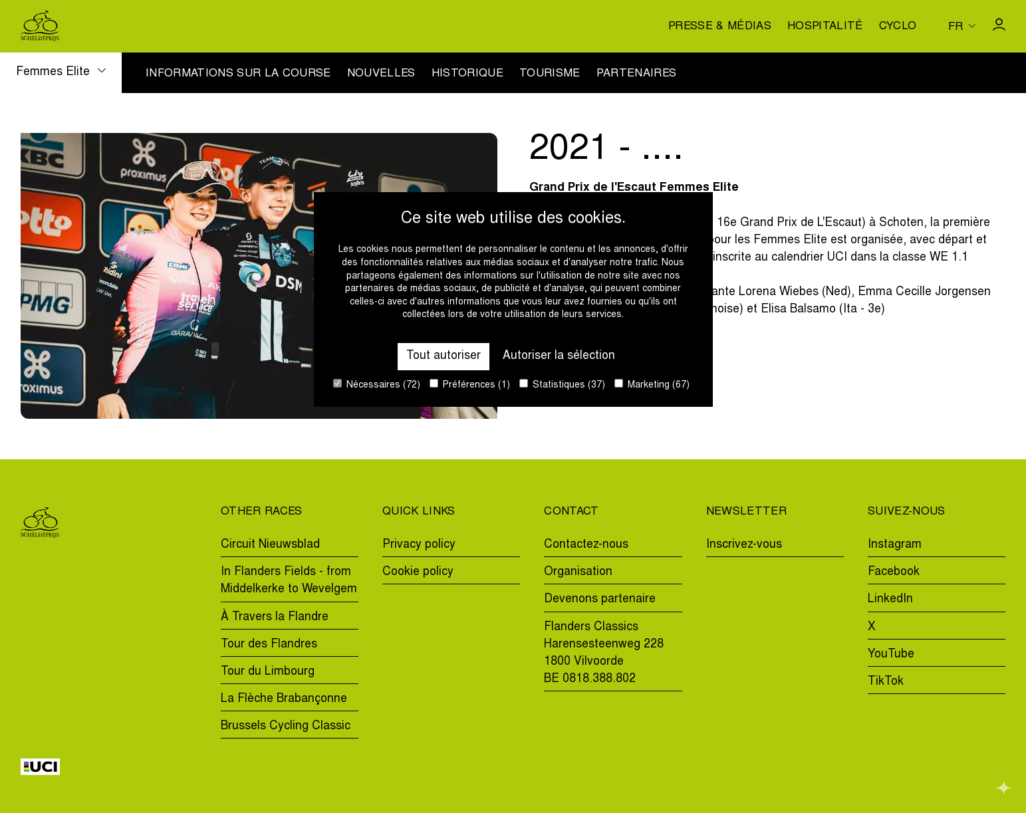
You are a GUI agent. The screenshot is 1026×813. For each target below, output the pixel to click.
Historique (467, 74)
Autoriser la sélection (559, 356)
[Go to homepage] (40, 26)
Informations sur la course (238, 74)
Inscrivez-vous (744, 545)
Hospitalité (825, 27)
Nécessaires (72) (376, 384)
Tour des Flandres (269, 645)
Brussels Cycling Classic (285, 727)
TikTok (886, 682)
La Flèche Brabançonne (284, 699)
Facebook (894, 572)
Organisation (578, 572)
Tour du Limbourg (268, 672)
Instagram (895, 545)
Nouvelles (381, 74)
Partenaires (636, 74)
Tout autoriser (443, 356)
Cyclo (898, 27)
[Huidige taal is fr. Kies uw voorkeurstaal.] (961, 26)
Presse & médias (719, 27)
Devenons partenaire (600, 600)
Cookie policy (417, 572)
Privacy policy (418, 545)
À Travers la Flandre (274, 618)
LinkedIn (890, 600)
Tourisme (549, 74)
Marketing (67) (652, 384)
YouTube (891, 655)
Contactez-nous (586, 545)
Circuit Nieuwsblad (270, 545)
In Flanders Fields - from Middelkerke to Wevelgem (289, 581)
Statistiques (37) (562, 384)
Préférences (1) (470, 384)
